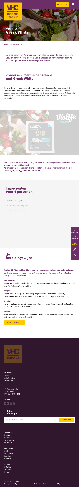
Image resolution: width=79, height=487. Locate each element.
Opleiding (7, 456)
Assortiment (8, 469)
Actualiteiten (14, 44)
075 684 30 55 (8, 380)
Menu (73, 4)
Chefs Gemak (74, 250)
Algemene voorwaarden (22, 484)
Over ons (7, 435)
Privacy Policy (8, 484)
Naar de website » (14, 322)
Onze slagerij (8, 453)
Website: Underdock (39, 484)
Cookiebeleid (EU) (53, 484)
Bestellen (60, 4)
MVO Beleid (8, 442)
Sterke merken (9, 440)
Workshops (8, 437)
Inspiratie (7, 458)
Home (6, 44)
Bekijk (6, 451)
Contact (6, 472)
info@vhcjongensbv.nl (12, 389)
